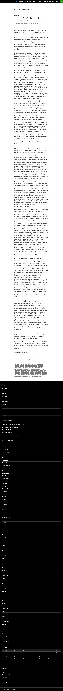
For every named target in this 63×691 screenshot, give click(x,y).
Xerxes (38, 376)
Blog (57, 1)
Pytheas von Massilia (25, 374)
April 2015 (4, 512)
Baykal (17, 365)
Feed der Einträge (6, 636)
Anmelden (4, 633)
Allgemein (4, 388)
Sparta (22, 376)
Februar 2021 (5, 486)
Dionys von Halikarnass (31, 365)
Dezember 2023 (5, 473)
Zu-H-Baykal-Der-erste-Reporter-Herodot (29, 19)
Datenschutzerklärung (49, 1)
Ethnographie (19, 367)
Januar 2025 (5, 462)
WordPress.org (5, 641)
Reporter (34, 374)
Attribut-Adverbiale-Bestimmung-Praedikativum (13, 424)
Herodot (29, 369)
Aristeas (36, 364)
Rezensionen (17, 15)
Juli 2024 (4, 470)
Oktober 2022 (5, 481)
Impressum (40, 1)
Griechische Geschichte (29, 367)
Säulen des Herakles (42, 374)
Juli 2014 (4, 520)
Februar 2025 (5, 460)
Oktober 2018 (5, 499)
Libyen (28, 371)
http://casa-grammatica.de (9, 2)
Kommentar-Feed (6, 639)
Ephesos (40, 365)
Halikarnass (38, 367)
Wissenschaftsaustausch (30, 1)
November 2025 (6, 452)
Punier (17, 374)
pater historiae (25, 372)
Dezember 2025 (5, 449)
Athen (41, 364)
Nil (45, 371)
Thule (34, 376)
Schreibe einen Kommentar (31, 23)
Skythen (17, 376)
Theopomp (28, 376)
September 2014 (6, 517)
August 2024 (5, 468)
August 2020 (5, 494)
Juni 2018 (4, 501)
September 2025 (6, 455)
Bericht (22, 365)
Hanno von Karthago (20, 369)
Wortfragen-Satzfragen (7, 432)
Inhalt (3, 385)
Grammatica (5, 404)
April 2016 (4, 509)
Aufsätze (4, 393)
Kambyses (18, 371)
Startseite (21, 1)
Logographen (35, 371)
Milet (41, 371)
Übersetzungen (6, 399)
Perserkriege (38, 372)
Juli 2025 (4, 457)
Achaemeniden (19, 364)
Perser (31, 372)
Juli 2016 (4, 507)
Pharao (44, 372)
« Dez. (4, 663)
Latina (3, 409)
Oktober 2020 (5, 491)
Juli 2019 (4, 496)
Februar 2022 (5, 483)
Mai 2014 (4, 522)
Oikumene (18, 372)
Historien (35, 369)
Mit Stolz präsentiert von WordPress (9, 689)
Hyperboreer (42, 369)
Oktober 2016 (5, 504)
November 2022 (6, 478)
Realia (3, 407)
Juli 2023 (4, 475)
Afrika (25, 364)
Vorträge (4, 396)
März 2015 (4, 514)
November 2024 (6, 465)
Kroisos (23, 371)
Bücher (4, 391)
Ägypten (30, 364)
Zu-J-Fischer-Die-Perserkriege (9, 429)
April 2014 (4, 525)
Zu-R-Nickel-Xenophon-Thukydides (10, 427)
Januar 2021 (5, 488)
